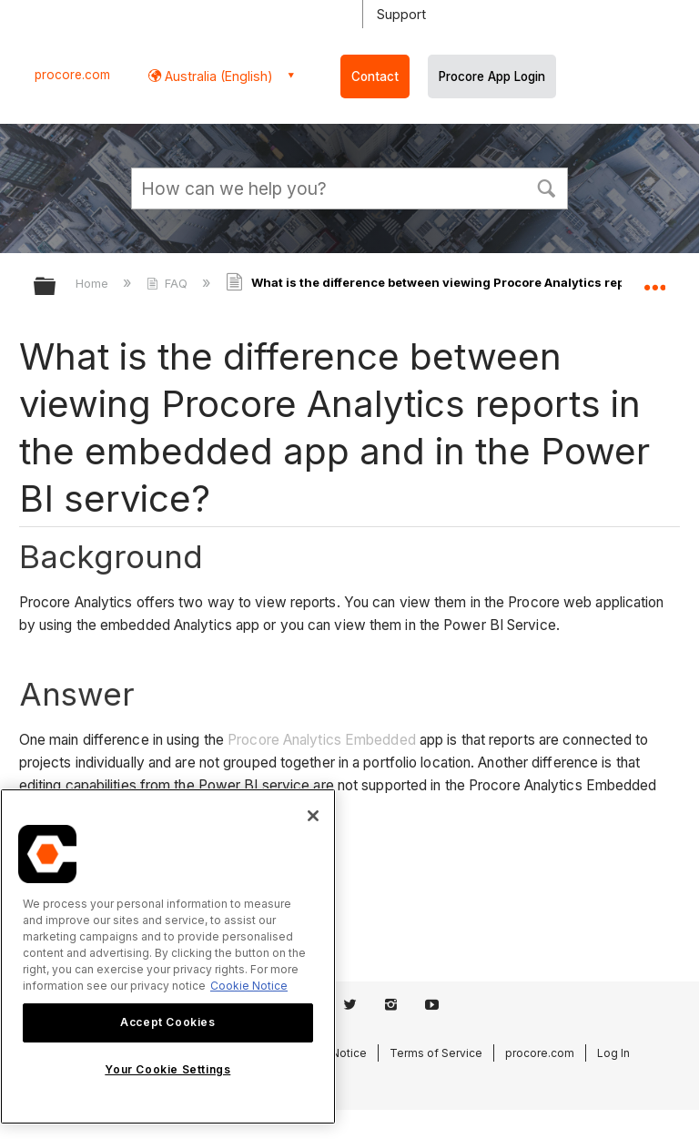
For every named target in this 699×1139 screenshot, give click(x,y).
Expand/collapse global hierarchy (56, 287)
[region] (168, 956)
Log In (613, 1053)
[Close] (313, 816)
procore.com (72, 74)
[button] (546, 186)
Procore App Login (492, 76)
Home (94, 283)
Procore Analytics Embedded (322, 739)
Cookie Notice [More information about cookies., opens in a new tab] (249, 985)
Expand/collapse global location (654, 280)
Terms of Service (436, 1053)
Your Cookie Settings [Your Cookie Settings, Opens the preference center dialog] (167, 1069)
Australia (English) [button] (217, 76)
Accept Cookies (167, 1022)
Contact (375, 76)
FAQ (169, 283)
